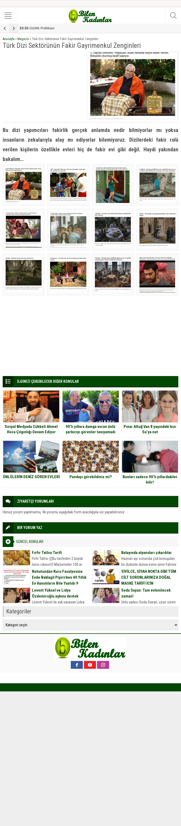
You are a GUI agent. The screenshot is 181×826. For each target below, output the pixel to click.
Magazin (23, 39)
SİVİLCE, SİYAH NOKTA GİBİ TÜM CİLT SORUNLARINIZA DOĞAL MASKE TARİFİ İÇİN (148, 577)
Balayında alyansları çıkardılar (146, 552)
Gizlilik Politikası (37, 28)
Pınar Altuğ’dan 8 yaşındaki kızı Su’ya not (150, 429)
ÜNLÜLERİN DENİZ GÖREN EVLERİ (31, 476)
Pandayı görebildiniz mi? (90, 476)
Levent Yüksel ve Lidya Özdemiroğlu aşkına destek (55, 593)
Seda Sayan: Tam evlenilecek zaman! (146, 593)
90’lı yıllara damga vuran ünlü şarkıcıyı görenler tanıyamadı (90, 429)
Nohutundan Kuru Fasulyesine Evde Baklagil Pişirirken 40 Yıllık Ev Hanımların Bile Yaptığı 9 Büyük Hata (59, 580)
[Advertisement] (43, 85)
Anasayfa (8, 39)
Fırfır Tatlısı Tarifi (47, 552)
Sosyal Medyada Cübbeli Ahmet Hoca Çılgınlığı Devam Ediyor (31, 429)
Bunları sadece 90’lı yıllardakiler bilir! (150, 479)
